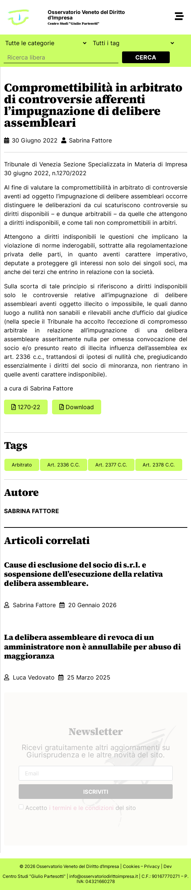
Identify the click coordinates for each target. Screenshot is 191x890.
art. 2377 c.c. (111, 465)
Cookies (131, 866)
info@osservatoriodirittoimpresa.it (103, 876)
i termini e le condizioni (81, 807)
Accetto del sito (80, 807)
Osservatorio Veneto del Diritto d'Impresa (86, 15)
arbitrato (22, 465)
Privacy (152, 866)
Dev (168, 866)
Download (80, 407)
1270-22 (29, 407)
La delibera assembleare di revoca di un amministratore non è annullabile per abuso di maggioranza (92, 646)
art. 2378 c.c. (159, 465)
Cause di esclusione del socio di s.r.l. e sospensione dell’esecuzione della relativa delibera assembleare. (83, 573)
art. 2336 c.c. (63, 465)
